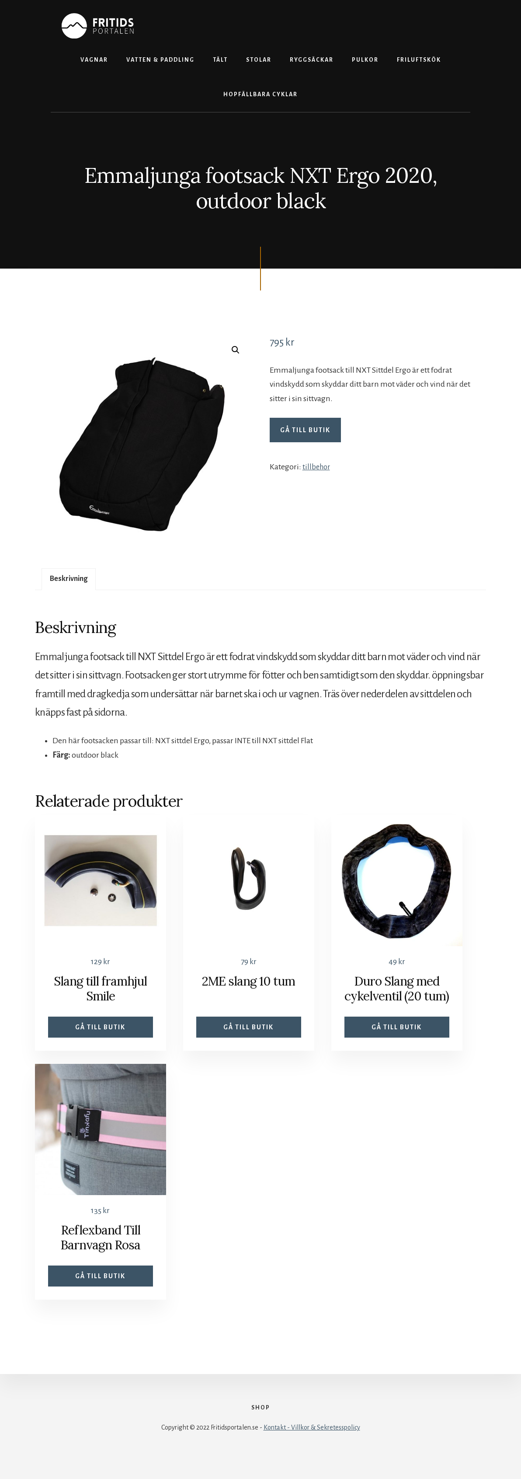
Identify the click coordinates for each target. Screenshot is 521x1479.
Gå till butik (305, 430)
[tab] (71, 580)
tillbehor (317, 466)
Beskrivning (71, 580)
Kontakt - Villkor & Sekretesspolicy (312, 1449)
